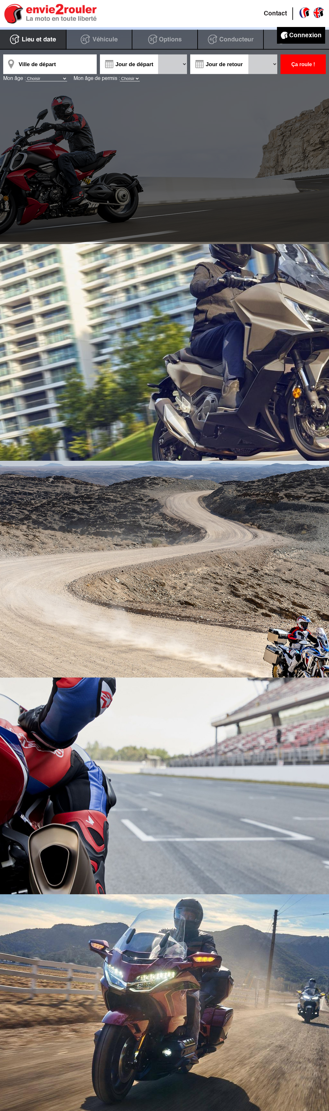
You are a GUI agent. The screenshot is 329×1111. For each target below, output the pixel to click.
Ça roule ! (303, 64)
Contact (275, 13)
